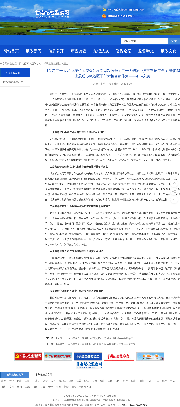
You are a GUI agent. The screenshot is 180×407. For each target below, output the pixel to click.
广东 (149, 380)
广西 (156, 380)
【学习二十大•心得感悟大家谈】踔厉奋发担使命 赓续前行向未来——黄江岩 (95, 344)
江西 (110, 380)
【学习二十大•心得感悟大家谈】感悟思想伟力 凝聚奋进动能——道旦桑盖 (94, 338)
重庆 (172, 380)
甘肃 (42, 386)
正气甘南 (36, 63)
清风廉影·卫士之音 (13, 82)
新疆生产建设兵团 (81, 386)
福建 (102, 380)
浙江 (86, 380)
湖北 (133, 380)
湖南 (141, 380)
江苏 (78, 380)
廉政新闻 (33, 51)
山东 (118, 380)
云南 (19, 386)
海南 (164, 380)
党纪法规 (101, 51)
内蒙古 (36, 380)
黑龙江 (62, 380)
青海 (58, 386)
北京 (4, 380)
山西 (27, 380)
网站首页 (11, 51)
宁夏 (50, 386)
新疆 (66, 386)
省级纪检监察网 (15, 374)
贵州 (11, 386)
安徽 (94, 380)
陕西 (35, 386)
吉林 (53, 380)
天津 (11, 380)
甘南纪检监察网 (97, 395)
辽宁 (45, 380)
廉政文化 (168, 51)
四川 (4, 386)
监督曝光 (146, 51)
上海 (71, 380)
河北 (19, 380)
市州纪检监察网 (43, 374)
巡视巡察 (123, 51)
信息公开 (56, 51)
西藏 (27, 386)
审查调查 (78, 51)
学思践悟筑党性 (12, 73)
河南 (125, 380)
